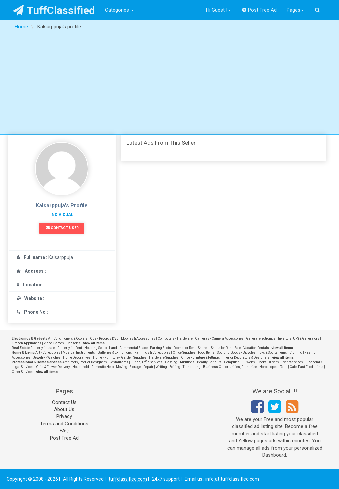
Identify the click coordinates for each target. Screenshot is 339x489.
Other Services (23, 372)
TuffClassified (54, 10)
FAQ (64, 431)
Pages (295, 10)
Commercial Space (133, 348)
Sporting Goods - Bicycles (236, 352)
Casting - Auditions (180, 362)
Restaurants (118, 362)
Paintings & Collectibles (152, 352)
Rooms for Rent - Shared (191, 348)
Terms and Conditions (64, 424)
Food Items (206, 352)
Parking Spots (160, 348)
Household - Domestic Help (93, 367)
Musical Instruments (79, 352)
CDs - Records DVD (104, 338)
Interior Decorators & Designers (246, 357)
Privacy (64, 416)
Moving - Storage (128, 367)
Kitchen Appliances (26, 343)
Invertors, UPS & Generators (298, 338)
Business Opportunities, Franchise (230, 367)
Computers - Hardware (175, 338)
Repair (148, 367)
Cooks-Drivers (268, 362)
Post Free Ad (259, 10)
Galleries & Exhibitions (114, 352)
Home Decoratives (77, 357)
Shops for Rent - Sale (226, 348)
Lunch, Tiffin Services (147, 362)
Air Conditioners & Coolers (68, 338)
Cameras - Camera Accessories (219, 338)
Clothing (295, 352)
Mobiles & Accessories (138, 338)
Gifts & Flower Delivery (53, 367)
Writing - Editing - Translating (178, 367)
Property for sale (42, 348)
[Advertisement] (169, 83)
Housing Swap (95, 348)
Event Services (292, 362)
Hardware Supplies (164, 357)
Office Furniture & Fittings (200, 357)
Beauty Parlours (209, 362)
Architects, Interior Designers (84, 362)
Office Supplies (184, 352)
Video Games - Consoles (62, 343)
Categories (119, 10)
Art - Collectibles (47, 352)
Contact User (62, 228)
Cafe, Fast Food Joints (306, 367)
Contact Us (64, 402)
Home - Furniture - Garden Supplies (120, 357)
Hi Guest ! (218, 10)
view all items (94, 343)
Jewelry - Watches (47, 357)
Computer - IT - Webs (239, 362)
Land (113, 348)
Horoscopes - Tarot (273, 367)
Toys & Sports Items (272, 352)
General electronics (261, 338)
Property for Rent (69, 348)
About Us (64, 409)
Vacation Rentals (256, 348)
